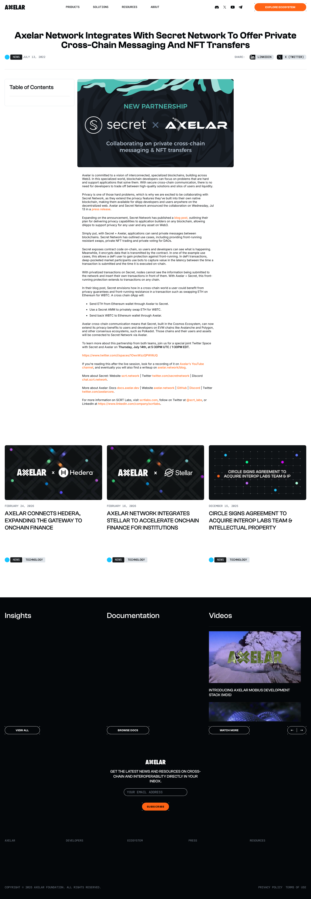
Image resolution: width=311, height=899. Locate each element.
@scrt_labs (194, 400)
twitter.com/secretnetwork (170, 376)
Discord (194, 388)
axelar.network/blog (172, 367)
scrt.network (130, 376)
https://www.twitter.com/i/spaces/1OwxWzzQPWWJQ (120, 355)
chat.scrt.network (94, 379)
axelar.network (164, 388)
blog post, (181, 218)
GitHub (182, 388)
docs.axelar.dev (128, 388)
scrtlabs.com (148, 400)
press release (101, 209)
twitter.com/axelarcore (98, 391)
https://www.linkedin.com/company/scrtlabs (129, 404)
